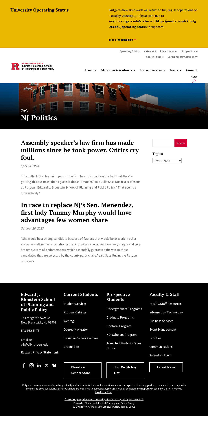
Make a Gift (150, 51)
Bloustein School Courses (81, 338)
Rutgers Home (189, 51)
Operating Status (129, 51)
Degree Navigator (76, 329)
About (89, 70)
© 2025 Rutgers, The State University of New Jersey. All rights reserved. (104, 399)
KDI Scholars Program (121, 334)
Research (192, 70)
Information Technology (166, 312)
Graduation (71, 347)
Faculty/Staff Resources (165, 304)
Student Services (151, 70)
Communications (161, 347)
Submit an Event (160, 355)
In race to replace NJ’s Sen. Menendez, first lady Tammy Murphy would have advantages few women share (77, 212)
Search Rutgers (155, 56)
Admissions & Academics (116, 70)
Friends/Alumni (168, 51)
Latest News (166, 367)
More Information (121, 40)
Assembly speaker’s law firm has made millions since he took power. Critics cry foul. (80, 150)
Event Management (162, 329)
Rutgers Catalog (75, 312)
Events (174, 70)
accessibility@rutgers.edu (107, 388)
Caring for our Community (183, 56)
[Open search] (194, 81)
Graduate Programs (120, 317)
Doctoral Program (118, 326)
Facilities (155, 338)
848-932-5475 (30, 330)
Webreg (69, 321)
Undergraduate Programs (124, 309)
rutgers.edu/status (135, 21)
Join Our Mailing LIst (125, 370)
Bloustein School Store (80, 370)
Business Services (161, 321)
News (194, 76)
